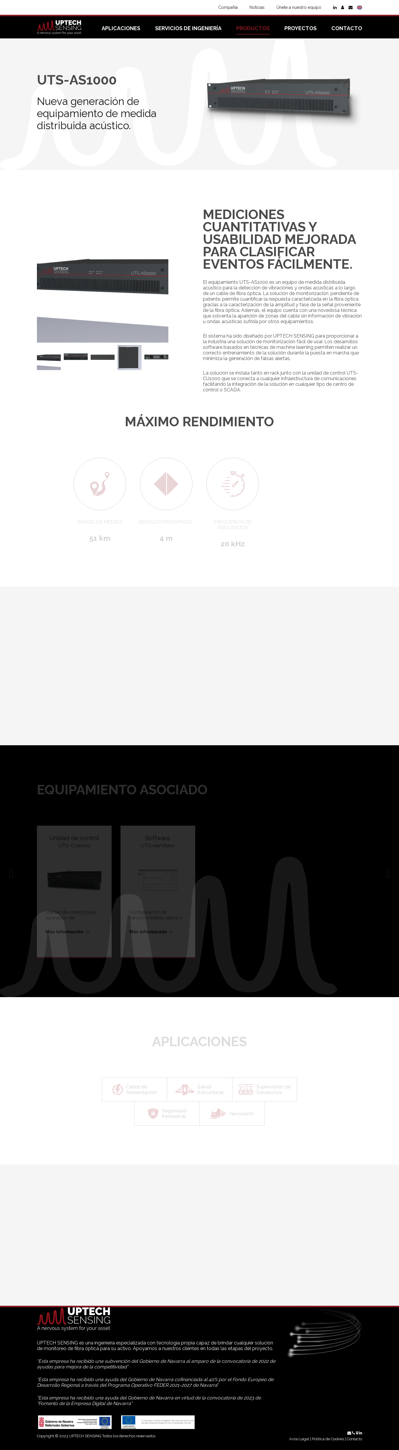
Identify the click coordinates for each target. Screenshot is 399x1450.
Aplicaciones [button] (121, 28)
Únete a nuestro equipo (298, 7)
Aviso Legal (299, 1439)
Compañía (228, 7)
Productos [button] (253, 28)
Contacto (346, 28)
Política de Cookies (328, 1439)
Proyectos (300, 28)
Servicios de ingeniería (188, 28)
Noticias (257, 7)
